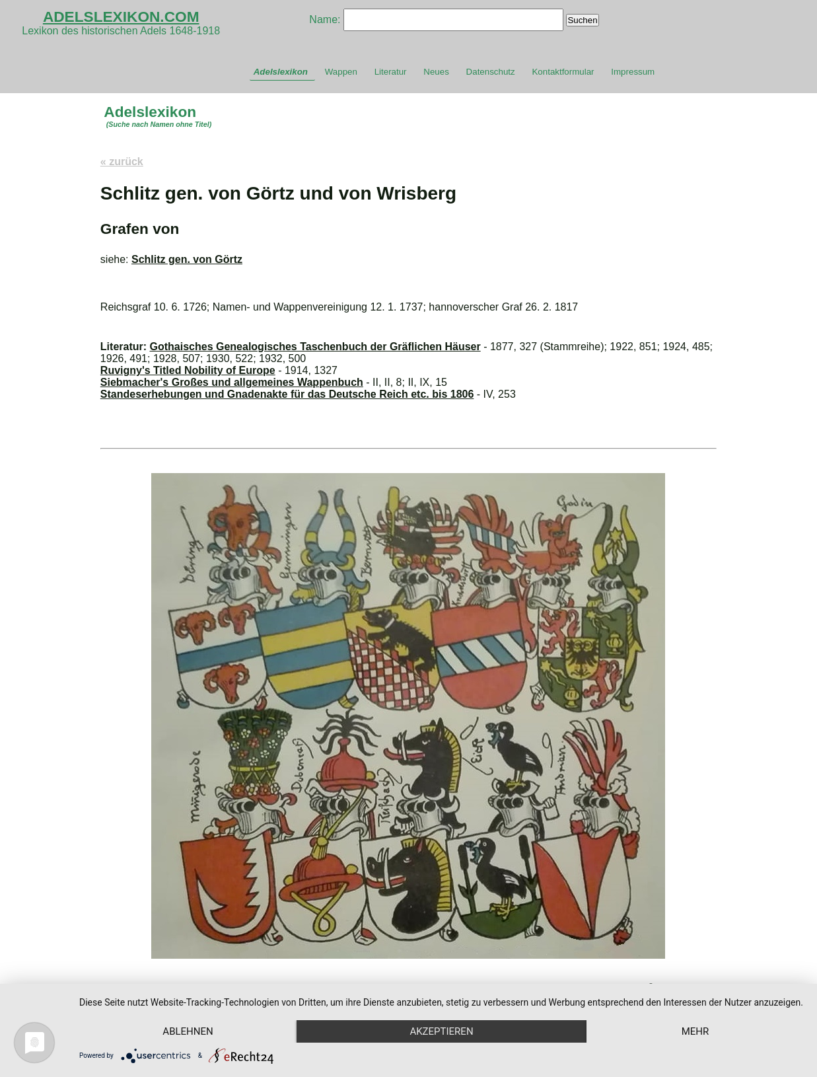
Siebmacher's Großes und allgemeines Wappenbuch (231, 382)
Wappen (341, 72)
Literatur (390, 72)
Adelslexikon (281, 72)
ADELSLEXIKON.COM (121, 16)
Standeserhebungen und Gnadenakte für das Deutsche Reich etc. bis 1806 (287, 394)
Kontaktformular (563, 72)
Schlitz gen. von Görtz (186, 259)
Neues (436, 72)
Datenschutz (490, 72)
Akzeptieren (441, 1031)
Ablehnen (187, 1031)
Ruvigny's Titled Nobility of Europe (187, 370)
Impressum (633, 72)
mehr (695, 1031)
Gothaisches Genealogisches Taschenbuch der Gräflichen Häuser (315, 346)
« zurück (121, 161)
